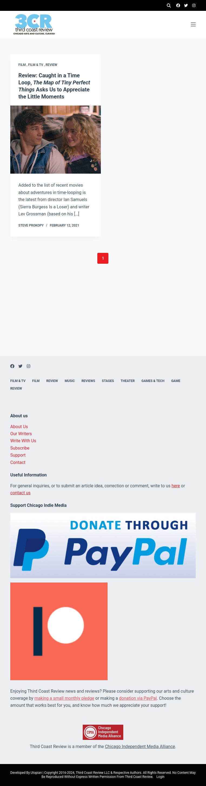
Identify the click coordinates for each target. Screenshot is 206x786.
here (176, 485)
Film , (23, 65)
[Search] (169, 6)
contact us (20, 492)
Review (51, 65)
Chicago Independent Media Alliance (140, 746)
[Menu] (193, 24)
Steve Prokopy (31, 225)
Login (161, 777)
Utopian (36, 773)
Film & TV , (37, 65)
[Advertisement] (103, 318)
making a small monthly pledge (64, 698)
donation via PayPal (138, 698)
